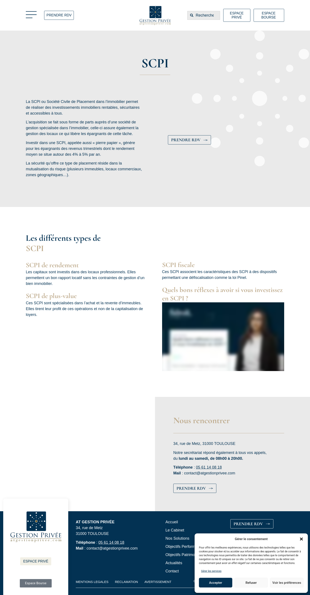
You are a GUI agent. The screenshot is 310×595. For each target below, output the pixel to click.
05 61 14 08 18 (209, 467)
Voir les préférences (286, 583)
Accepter (215, 583)
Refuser (251, 583)
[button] (301, 539)
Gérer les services (211, 571)
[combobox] (203, 15)
